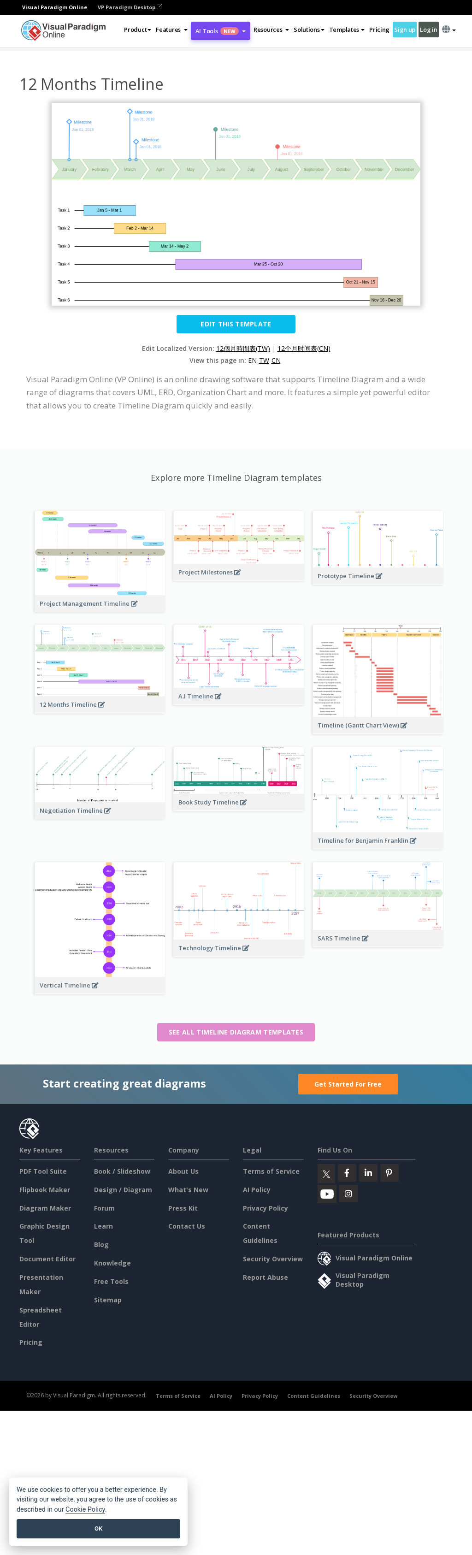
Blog (101, 1244)
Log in (428, 29)
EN (252, 360)
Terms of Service (271, 1171)
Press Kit (183, 1208)
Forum (104, 1208)
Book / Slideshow (122, 1171)
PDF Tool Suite (43, 1171)
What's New (188, 1189)
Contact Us (186, 1226)
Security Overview (273, 1258)
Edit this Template (236, 323)
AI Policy (257, 1189)
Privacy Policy (265, 1208)
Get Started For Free (348, 1084)
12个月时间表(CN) (303, 348)
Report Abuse (265, 1277)
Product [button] (137, 29)
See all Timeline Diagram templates (236, 1032)
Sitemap (108, 1299)
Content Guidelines (313, 1395)
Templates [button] (347, 29)
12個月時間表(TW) (243, 348)
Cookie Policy (85, 1510)
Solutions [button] (309, 29)
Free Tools (111, 1281)
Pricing (379, 29)
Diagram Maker (45, 1208)
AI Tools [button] (220, 31)
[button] (171, 29)
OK (98, 1528)
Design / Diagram (123, 1189)
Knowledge (112, 1263)
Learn (103, 1226)
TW (264, 360)
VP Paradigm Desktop (130, 7)
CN (276, 360)
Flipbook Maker (44, 1189)
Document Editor (47, 1258)
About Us (183, 1171)
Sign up (404, 29)
